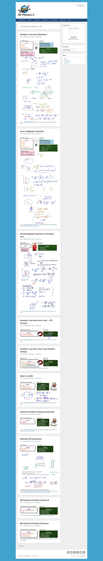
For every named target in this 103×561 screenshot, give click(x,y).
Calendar (30, 20)
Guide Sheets (54, 20)
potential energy (40, 492)
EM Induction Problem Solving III (34, 500)
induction (50, 311)
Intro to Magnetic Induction (32, 131)
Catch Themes (82, 556)
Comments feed (67, 61)
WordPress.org (67, 62)
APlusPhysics (22, 20)
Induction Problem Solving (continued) (37, 412)
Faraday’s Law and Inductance (33, 34)
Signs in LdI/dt (26, 376)
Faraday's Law (44, 122)
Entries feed (66, 59)
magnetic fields (25, 492)
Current (33, 491)
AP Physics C (26, 14)
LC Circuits (50, 402)
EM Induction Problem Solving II (34, 523)
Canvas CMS (37, 20)
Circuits (25, 429)
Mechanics (26, 491)
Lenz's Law (50, 224)
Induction (36, 122)
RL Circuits (26, 431)
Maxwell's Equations (28, 226)
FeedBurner (76, 39)
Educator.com (46, 20)
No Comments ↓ (38, 36)
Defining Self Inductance (31, 439)
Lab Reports (62, 20)
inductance (50, 122)
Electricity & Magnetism (28, 122)
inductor (53, 491)
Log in (65, 58)
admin (33, 36)
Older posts (21, 546)
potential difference (33, 492)
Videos (69, 20)
